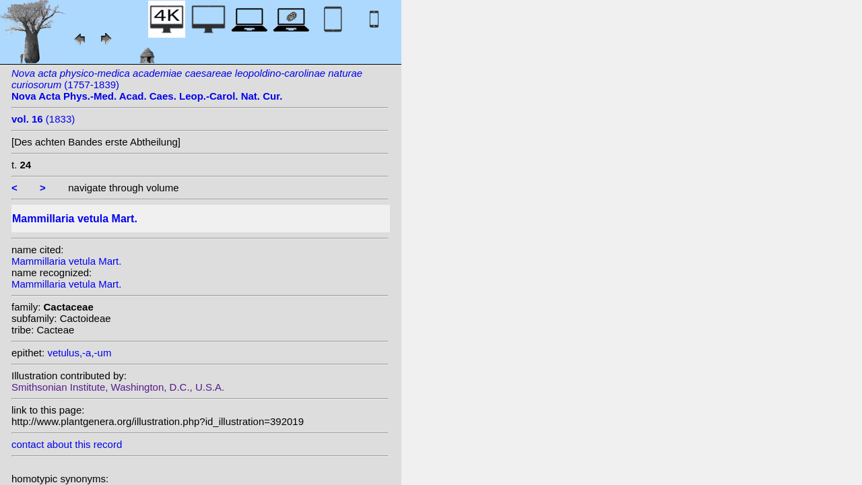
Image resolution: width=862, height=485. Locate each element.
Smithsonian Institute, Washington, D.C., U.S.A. (117, 387)
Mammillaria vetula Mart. (66, 261)
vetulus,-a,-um (79, 352)
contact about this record (66, 444)
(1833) (43, 119)
